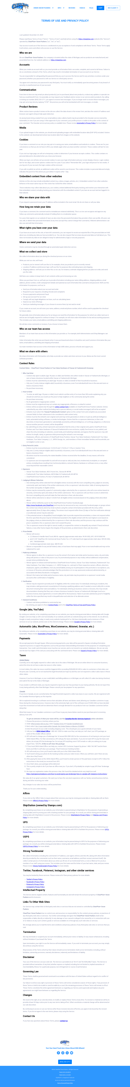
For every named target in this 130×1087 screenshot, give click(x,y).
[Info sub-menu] (64, 8)
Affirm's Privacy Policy (40, 801)
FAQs (91, 8)
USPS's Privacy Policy (30, 846)
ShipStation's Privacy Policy (80, 815)
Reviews (72, 8)
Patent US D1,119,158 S (65, 1074)
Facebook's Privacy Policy (35, 882)
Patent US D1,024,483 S (65, 1072)
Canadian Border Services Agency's (78, 719)
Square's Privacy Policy (89, 651)
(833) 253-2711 (65, 1062)
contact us (64, 1021)
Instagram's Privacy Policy (35, 887)
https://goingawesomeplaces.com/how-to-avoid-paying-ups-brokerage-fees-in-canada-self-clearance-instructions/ (66, 774)
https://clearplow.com (86, 39)
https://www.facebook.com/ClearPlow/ (40, 505)
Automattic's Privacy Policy (86, 123)
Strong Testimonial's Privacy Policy (45, 866)
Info (59, 8)
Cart (100, 8)
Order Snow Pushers (41, 8)
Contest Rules (53, 605)
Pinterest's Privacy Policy (35, 884)
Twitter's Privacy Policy (34, 879)
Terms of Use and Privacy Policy (65, 1083)
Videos (82, 8)
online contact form (62, 407)
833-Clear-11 (113, 8)
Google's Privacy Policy (82, 622)
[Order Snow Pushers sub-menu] (53, 8)
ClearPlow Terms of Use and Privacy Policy (80, 605)
